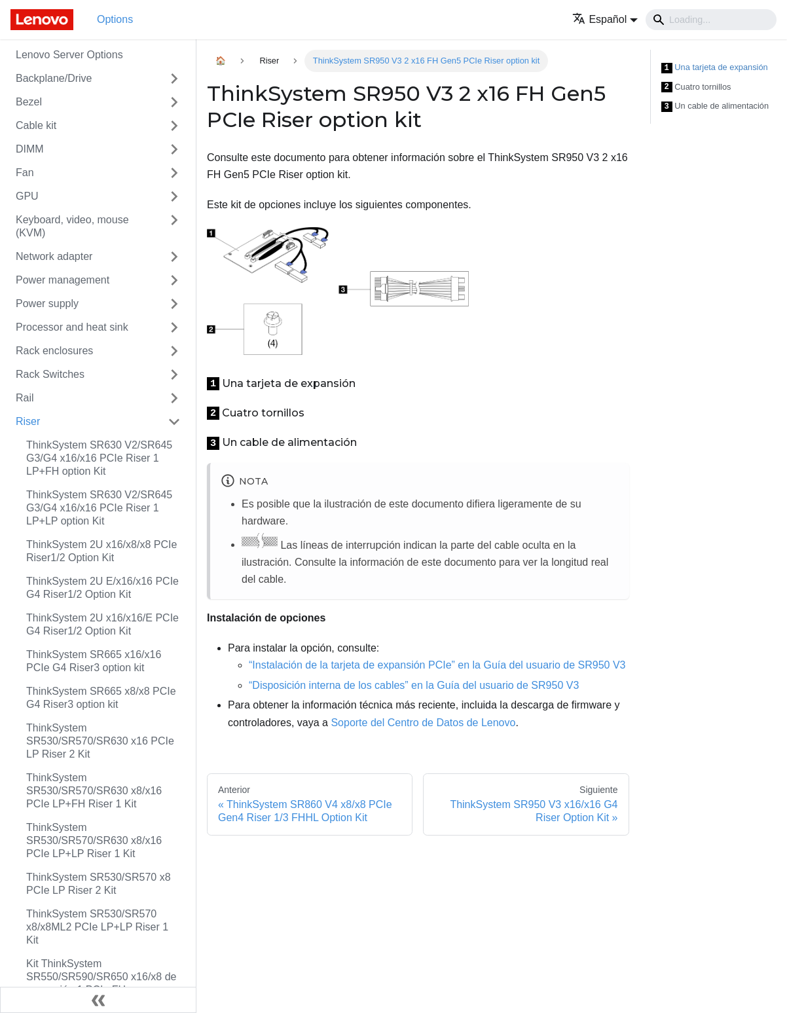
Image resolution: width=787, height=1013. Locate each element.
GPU (27, 196)
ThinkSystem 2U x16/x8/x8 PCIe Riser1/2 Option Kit (101, 551)
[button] (605, 19)
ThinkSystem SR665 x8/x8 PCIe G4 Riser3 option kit (101, 698)
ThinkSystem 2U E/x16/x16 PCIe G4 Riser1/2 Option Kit (102, 588)
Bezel (29, 101)
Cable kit (36, 125)
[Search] (711, 19)
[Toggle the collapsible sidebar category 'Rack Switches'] (174, 374)
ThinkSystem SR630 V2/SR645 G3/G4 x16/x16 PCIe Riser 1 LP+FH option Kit (99, 458)
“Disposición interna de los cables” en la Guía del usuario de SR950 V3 (414, 685)
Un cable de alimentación (715, 106)
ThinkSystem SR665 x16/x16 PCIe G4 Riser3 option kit (93, 661)
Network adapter (54, 256)
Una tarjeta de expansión (714, 67)
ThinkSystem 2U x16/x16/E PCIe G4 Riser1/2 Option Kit (102, 624)
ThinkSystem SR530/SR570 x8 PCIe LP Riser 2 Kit (98, 884)
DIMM (30, 149)
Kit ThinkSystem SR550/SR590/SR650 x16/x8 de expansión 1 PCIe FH (101, 976)
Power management (62, 279)
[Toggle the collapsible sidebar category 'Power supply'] (174, 303)
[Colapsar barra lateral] (98, 1000)
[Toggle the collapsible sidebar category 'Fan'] (174, 172)
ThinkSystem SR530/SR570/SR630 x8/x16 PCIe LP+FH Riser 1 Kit (94, 790)
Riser (28, 421)
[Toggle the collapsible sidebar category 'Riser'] (174, 421)
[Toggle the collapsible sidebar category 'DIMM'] (174, 149)
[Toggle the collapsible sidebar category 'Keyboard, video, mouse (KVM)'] (174, 227)
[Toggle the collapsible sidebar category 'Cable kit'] (174, 125)
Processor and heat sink (72, 327)
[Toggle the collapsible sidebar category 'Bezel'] (174, 102)
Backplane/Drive (54, 78)
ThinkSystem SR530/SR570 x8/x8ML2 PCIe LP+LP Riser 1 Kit (97, 927)
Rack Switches (50, 374)
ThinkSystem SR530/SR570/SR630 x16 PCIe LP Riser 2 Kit (100, 741)
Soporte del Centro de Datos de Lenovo (423, 722)
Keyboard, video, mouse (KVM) (72, 226)
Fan (25, 172)
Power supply (47, 303)
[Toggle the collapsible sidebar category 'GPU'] (174, 196)
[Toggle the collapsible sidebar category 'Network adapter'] (174, 256)
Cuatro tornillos (696, 87)
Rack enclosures (54, 350)
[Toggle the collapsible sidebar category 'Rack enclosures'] (174, 351)
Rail (25, 397)
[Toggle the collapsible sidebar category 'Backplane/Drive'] (174, 78)
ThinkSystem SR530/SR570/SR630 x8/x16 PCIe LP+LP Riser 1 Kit (94, 840)
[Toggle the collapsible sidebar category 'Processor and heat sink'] (174, 327)
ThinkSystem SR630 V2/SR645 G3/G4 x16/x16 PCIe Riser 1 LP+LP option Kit (99, 507)
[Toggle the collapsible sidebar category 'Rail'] (174, 398)
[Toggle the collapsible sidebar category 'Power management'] (174, 280)
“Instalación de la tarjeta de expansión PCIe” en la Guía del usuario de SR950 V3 (437, 665)
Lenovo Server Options (69, 54)
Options (115, 19)
